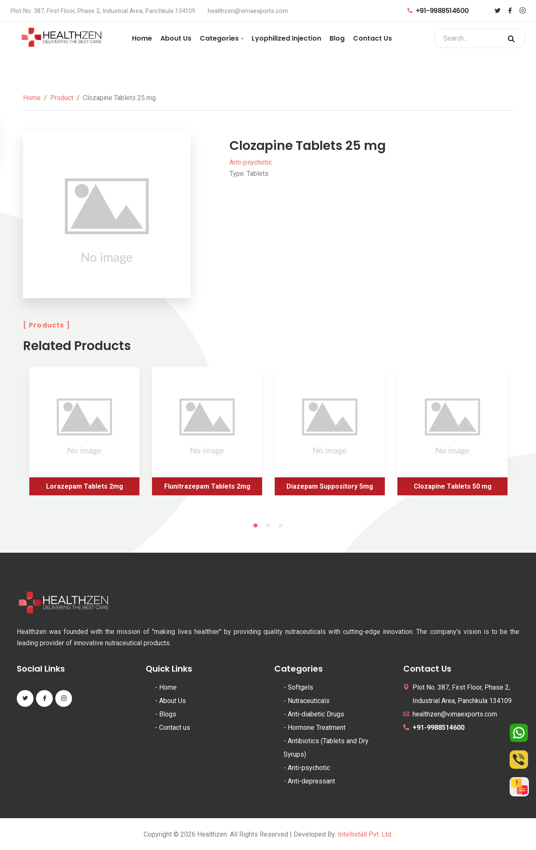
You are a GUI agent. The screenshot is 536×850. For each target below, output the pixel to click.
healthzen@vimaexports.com (248, 11)
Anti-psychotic (250, 162)
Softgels (300, 687)
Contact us (174, 728)
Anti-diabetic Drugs (316, 714)
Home (142, 38)
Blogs (167, 714)
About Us (175, 38)
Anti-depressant (311, 781)
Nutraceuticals (309, 701)
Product (61, 98)
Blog (337, 38)
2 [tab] (268, 525)
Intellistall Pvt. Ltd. (365, 834)
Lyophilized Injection (286, 38)
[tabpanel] (84, 434)
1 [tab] (255, 525)
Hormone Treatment (316, 728)
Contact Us (372, 38)
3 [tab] (280, 525)
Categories (219, 38)
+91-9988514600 (438, 10)
